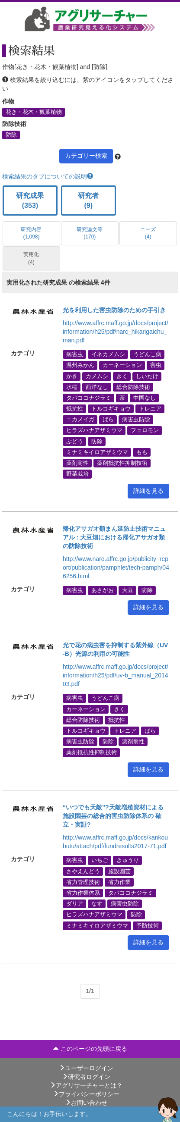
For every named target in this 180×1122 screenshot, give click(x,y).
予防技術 (147, 925)
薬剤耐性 (77, 463)
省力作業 (119, 882)
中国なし (144, 398)
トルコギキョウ (111, 409)
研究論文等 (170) (90, 233)
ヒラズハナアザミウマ (94, 430)
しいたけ (147, 376)
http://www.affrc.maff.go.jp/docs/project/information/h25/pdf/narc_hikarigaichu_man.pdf (115, 332)
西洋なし (97, 387)
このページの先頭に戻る (90, 1048)
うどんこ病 (147, 354)
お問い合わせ (86, 1102)
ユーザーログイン (86, 1068)
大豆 (127, 590)
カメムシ (97, 376)
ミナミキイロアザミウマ (97, 452)
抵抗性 (74, 409)
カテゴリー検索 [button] (86, 155)
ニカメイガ (80, 420)
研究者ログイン (86, 1076)
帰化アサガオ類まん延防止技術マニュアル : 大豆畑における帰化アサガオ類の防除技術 (114, 537)
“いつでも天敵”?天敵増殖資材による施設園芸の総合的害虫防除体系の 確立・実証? (113, 816)
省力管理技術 (83, 882)
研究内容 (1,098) (31, 233)
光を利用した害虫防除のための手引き (114, 310)
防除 (11, 135)
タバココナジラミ (88, 398)
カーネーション (122, 365)
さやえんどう (83, 871)
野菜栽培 (77, 474)
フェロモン (145, 430)
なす (97, 904)
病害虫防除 (136, 420)
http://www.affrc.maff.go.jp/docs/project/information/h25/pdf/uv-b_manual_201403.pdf (115, 675)
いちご (99, 860)
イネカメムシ (108, 354)
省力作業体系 (83, 893)
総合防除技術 (133, 387)
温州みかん (80, 365)
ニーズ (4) (148, 233)
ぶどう (74, 441)
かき (71, 376)
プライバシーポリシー (86, 1094)
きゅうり (127, 860)
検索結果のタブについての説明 (47, 176)
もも (142, 452)
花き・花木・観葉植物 (34, 112)
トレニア (150, 409)
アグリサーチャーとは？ (86, 1085)
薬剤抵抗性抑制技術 (122, 463)
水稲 (71, 387)
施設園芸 (119, 871)
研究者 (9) (88, 200)
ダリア (74, 904)
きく (122, 376)
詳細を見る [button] (148, 490)
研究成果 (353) (30, 200)
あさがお (102, 590)
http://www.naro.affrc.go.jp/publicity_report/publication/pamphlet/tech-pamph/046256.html (116, 567)
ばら (108, 420)
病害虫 (74, 354)
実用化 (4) (31, 258)
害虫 (155, 365)
